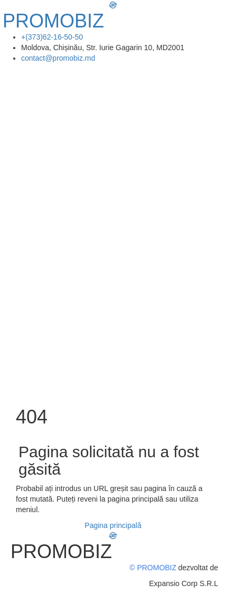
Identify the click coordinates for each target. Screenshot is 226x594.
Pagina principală (112, 525)
